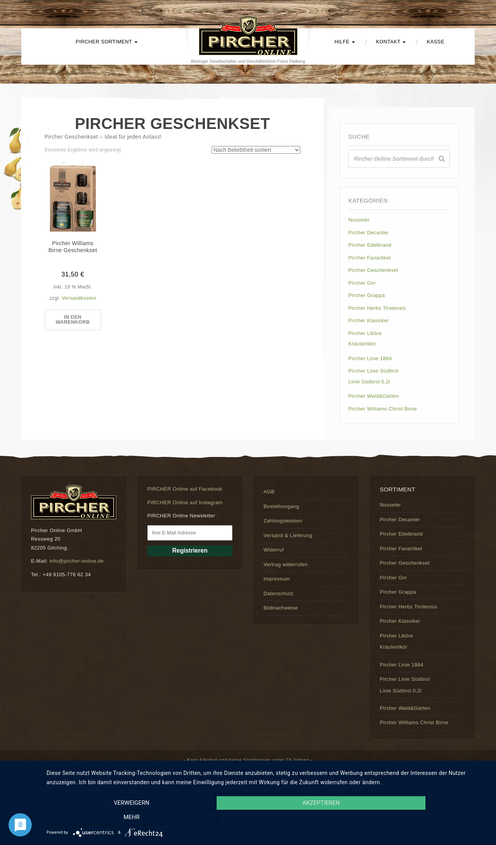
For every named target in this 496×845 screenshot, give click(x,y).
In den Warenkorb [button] (72, 320)
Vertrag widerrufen (286, 564)
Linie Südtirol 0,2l (369, 382)
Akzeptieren (267, 818)
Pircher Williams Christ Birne (382, 409)
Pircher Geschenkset (373, 270)
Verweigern (113, 818)
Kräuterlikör (362, 344)
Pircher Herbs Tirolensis (377, 308)
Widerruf (274, 550)
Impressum (277, 579)
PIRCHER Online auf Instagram (185, 502)
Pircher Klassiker (368, 320)
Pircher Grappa (366, 295)
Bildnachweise (281, 608)
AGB (269, 492)
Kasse (435, 42)
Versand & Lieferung (288, 535)
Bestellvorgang (281, 506)
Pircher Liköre (365, 333)
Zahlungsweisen (283, 521)
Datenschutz (278, 593)
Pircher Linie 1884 (370, 358)
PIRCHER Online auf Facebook (184, 489)
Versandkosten (79, 298)
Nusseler (359, 220)
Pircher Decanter (368, 232)
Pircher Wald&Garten (373, 396)
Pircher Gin (361, 283)
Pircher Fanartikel (369, 258)
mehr (422, 818)
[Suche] (442, 158)
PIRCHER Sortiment (106, 42)
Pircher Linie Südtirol (373, 371)
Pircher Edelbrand (369, 245)
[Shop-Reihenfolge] (256, 150)
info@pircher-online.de (76, 561)
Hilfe (344, 42)
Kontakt (391, 42)
